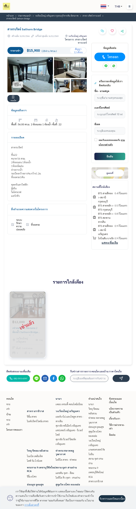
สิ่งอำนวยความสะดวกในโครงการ (29, 209)
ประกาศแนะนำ (24, 15)
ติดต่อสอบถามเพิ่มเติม (18, 371)
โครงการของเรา (14, 429)
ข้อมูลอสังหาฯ (19, 110)
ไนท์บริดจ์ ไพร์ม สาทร (37, 421)
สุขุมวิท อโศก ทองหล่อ (68, 484)
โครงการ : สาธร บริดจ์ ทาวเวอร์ (76, 41)
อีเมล (97, 124)
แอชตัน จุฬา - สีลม (65, 472)
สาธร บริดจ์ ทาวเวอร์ (92, 15)
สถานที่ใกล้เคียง (101, 186)
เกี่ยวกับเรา (114, 418)
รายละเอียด (17, 137)
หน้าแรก (10, 15)
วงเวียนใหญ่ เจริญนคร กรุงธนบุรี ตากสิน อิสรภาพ (56, 15)
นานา (59, 398)
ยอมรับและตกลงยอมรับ (109, 140)
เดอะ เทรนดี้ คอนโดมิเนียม (69, 404)
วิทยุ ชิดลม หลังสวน (37, 450)
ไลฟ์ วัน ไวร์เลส (34, 460)
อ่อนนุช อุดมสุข (35, 484)
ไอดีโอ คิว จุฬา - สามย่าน (68, 477)
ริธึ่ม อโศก (32, 476)
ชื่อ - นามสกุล (101, 91)
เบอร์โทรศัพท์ (102, 107)
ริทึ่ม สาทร (32, 416)
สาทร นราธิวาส (35, 411)
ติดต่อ (112, 434)
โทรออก (109, 57)
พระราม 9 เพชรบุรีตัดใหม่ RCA (96, 472)
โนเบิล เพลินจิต (35, 456)
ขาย (8, 404)
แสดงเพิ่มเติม (110, 243)
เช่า (8, 408)
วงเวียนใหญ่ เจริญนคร (68, 411)
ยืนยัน (110, 156)
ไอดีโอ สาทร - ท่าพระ (66, 459)
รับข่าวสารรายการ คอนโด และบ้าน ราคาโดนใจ (96, 371)
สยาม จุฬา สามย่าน (66, 467)
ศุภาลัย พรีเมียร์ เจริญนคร (68, 425)
